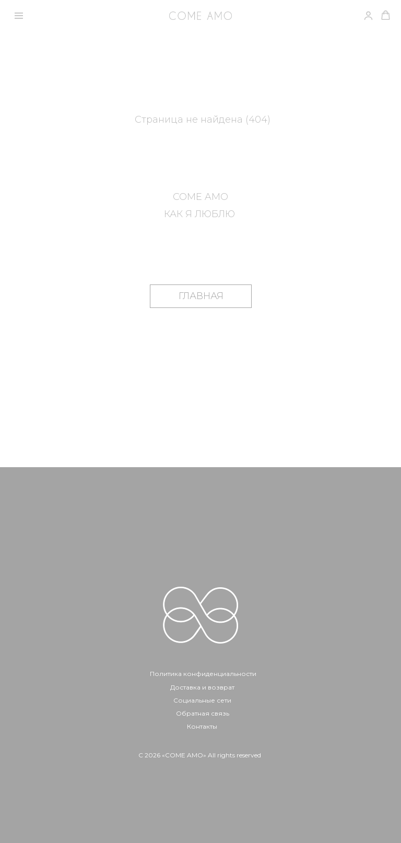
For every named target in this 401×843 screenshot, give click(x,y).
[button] (386, 15)
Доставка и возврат (202, 687)
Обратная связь (202, 713)
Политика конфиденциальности (203, 674)
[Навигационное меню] (18, 15)
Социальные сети (202, 700)
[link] (368, 15)
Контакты (202, 726)
